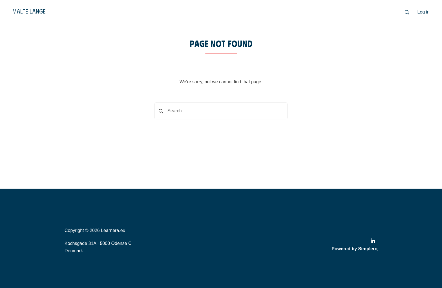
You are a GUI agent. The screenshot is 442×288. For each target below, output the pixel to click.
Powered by (354, 248)
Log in (423, 12)
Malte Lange (28, 11)
